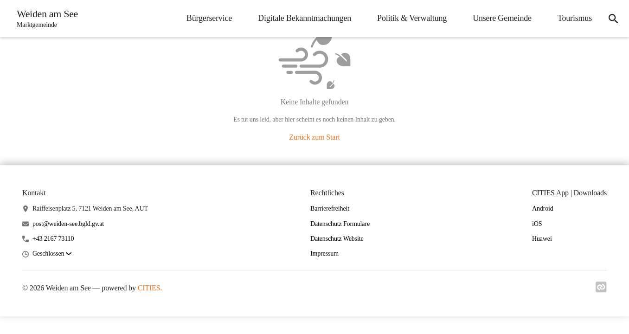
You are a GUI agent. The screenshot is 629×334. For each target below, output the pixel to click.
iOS (537, 223)
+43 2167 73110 (53, 238)
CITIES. (150, 288)
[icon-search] (613, 18)
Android (542, 208)
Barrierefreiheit (329, 208)
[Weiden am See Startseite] (44, 18)
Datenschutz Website (337, 238)
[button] (51, 254)
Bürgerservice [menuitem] (209, 18)
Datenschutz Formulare (340, 223)
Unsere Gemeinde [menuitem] (502, 18)
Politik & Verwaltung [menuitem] (412, 18)
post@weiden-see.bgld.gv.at (68, 223)
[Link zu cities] (601, 290)
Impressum (324, 253)
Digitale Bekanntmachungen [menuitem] (304, 18)
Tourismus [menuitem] (575, 18)
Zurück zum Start (314, 137)
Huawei (542, 238)
